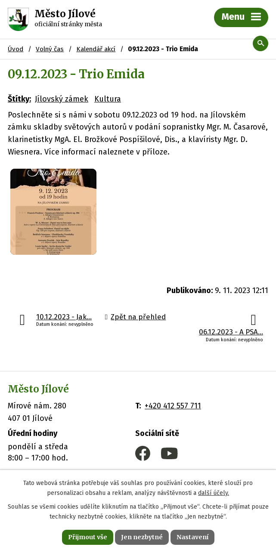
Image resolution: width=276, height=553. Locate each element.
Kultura (107, 99)
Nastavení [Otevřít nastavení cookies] (192, 537)
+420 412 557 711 (173, 406)
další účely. (213, 493)
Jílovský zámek (61, 99)
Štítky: (19, 99)
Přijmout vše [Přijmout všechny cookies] (87, 537)
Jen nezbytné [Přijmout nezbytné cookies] (142, 537)
